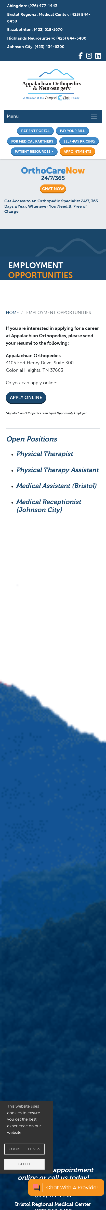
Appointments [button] (77, 151)
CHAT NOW (53, 188)
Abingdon (16, 5)
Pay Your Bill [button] (72, 131)
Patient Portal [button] (35, 131)
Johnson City (19, 46)
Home (12, 312)
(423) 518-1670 (48, 29)
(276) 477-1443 (42, 5)
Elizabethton (19, 29)
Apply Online (26, 397)
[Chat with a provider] (66, 1187)
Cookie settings (24, 1149)
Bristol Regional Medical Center (37, 14)
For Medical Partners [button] (32, 141)
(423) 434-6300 (49, 46)
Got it (24, 1164)
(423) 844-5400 (71, 38)
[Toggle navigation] (93, 116)
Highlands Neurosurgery (30, 38)
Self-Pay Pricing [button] (79, 141)
